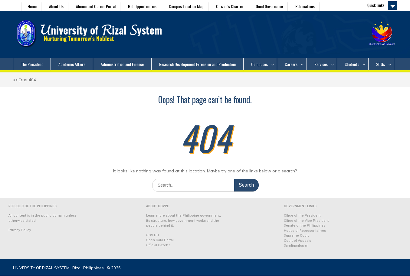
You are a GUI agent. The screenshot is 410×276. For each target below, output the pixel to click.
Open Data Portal (160, 240)
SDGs (380, 64)
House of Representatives (305, 231)
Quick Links (376, 5)
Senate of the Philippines (304, 226)
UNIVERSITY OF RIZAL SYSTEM (41, 267)
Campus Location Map (186, 6)
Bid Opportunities (142, 6)
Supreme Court (296, 236)
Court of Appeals (297, 241)
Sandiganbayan (296, 246)
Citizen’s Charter (229, 6)
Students (352, 64)
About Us (56, 6)
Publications (305, 6)
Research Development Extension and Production (197, 64)
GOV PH (152, 235)
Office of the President (302, 216)
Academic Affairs (71, 64)
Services (321, 64)
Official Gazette (158, 245)
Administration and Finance (122, 64)
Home (32, 6)
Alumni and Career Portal (96, 6)
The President (32, 64)
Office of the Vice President (306, 221)
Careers (291, 64)
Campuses (259, 64)
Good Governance (269, 6)
